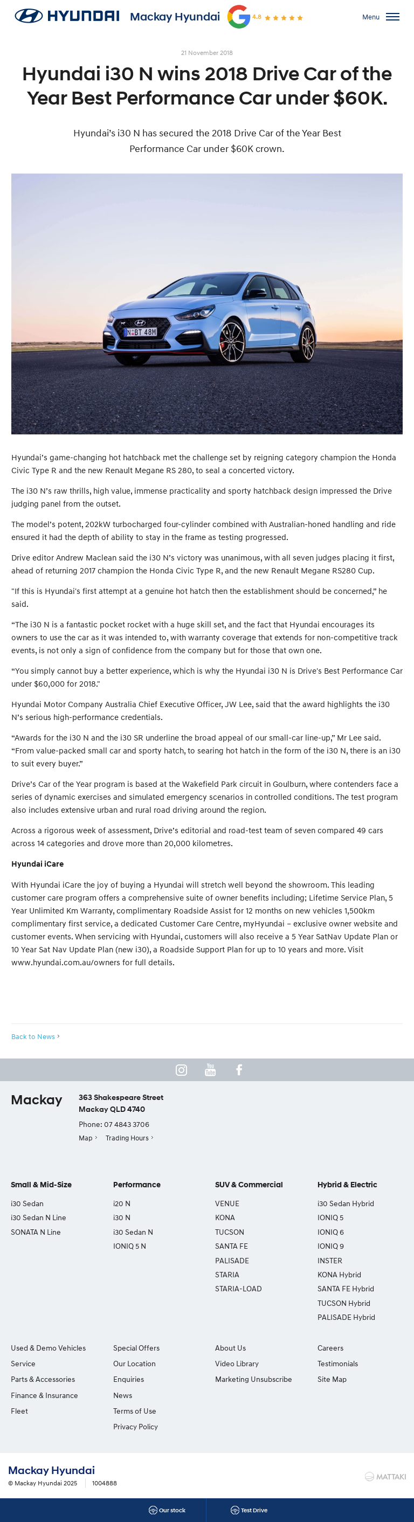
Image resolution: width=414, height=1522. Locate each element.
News (122, 1395)
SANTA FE (231, 1245)
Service (23, 1363)
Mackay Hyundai (175, 16)
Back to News (33, 1036)
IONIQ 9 (331, 1245)
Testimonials (338, 1363)
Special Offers (136, 1347)
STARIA (227, 1274)
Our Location (134, 1363)
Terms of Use (134, 1410)
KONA (225, 1217)
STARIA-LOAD (238, 1288)
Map (86, 1137)
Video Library (237, 1363)
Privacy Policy (135, 1426)
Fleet (19, 1410)
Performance (137, 1184)
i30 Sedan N (133, 1231)
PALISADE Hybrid (346, 1317)
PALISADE (232, 1260)
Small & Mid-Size (41, 1184)
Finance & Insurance (44, 1395)
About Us (230, 1347)
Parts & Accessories (43, 1378)
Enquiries (128, 1378)
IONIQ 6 (331, 1231)
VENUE (227, 1203)
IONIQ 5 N (129, 1245)
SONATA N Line (36, 1231)
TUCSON (229, 1231)
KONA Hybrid (339, 1274)
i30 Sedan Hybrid (346, 1203)
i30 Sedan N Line (38, 1217)
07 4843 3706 (126, 1124)
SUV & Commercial (249, 1184)
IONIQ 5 (330, 1217)
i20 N (121, 1203)
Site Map (332, 1378)
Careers (330, 1347)
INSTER (330, 1260)
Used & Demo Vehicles (48, 1347)
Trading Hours (127, 1137)
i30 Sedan (27, 1203)
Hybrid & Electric (347, 1184)
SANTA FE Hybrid (346, 1288)
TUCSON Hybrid (344, 1302)
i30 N (121, 1217)
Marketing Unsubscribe (253, 1378)
